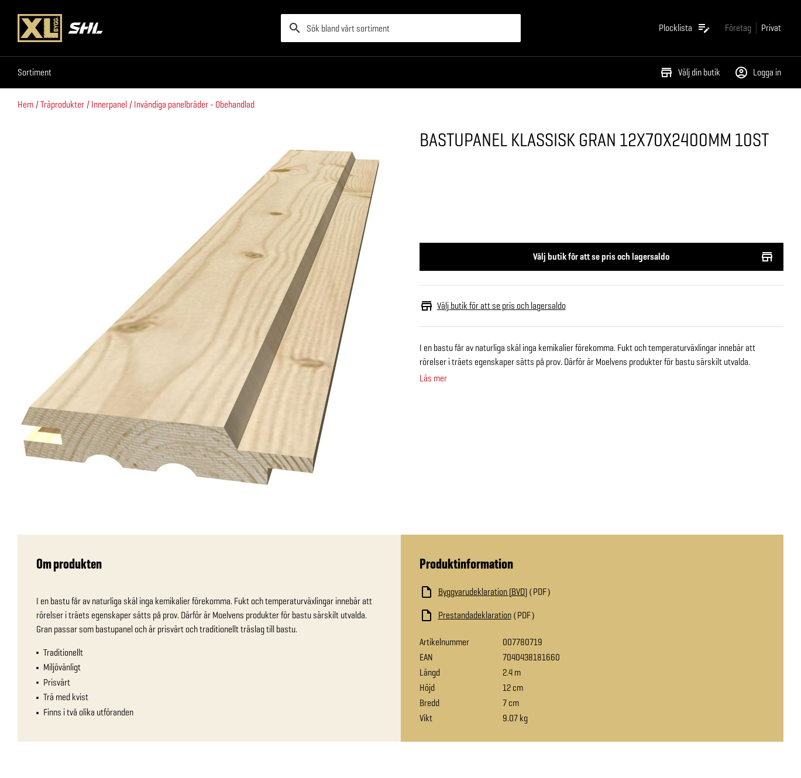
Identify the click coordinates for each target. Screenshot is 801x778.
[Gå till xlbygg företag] (738, 28)
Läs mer (433, 378)
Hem (25, 104)
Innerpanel (109, 104)
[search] (401, 28)
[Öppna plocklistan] (685, 28)
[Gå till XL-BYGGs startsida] (144, 28)
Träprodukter (62, 104)
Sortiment (34, 72)
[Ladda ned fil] (537, 592)
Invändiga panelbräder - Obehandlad (194, 104)
